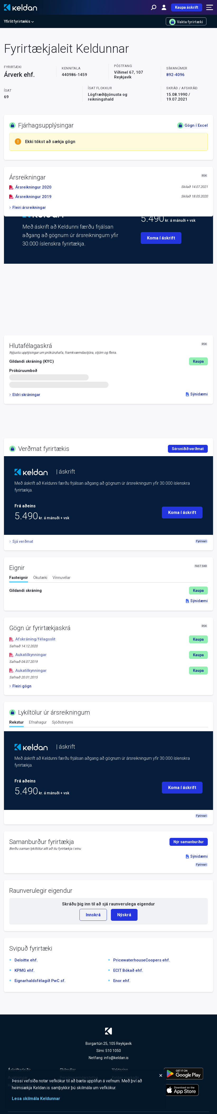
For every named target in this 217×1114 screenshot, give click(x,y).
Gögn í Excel (192, 125)
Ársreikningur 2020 (30, 187)
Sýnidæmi (197, 394)
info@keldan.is (116, 1058)
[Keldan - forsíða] (20, 7)
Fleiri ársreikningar (27, 207)
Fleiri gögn (20, 686)
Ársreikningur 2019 (30, 196)
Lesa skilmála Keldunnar (36, 1098)
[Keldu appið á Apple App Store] (186, 1090)
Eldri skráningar (24, 395)
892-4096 (175, 74)
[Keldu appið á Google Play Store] (186, 1073)
